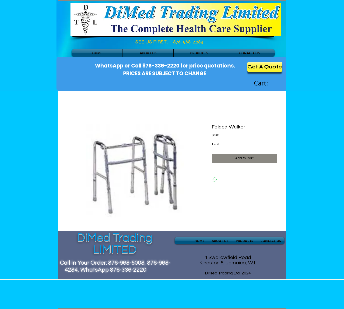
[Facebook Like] (92, 43)
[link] (266, 83)
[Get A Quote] (264, 67)
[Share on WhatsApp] (215, 179)
